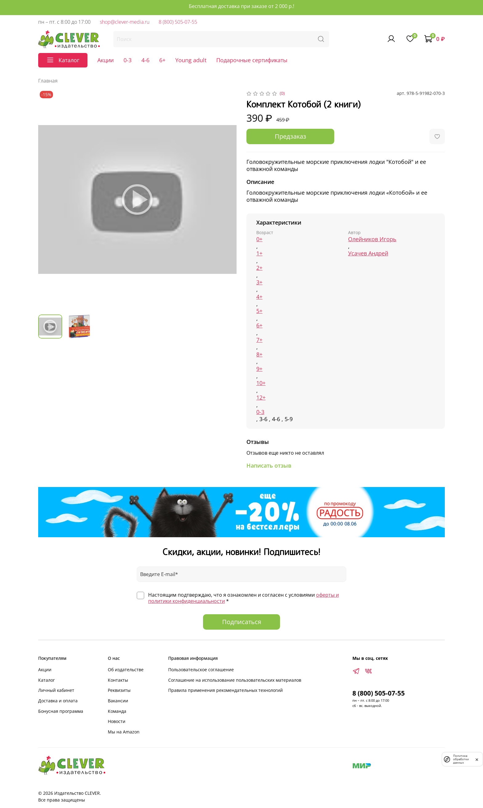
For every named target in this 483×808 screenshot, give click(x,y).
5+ (259, 311)
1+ (259, 253)
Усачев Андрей (368, 253)
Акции (105, 60)
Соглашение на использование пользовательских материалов (234, 680)
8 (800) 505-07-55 (178, 21)
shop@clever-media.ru (124, 21)
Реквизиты (119, 690)
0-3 (128, 60)
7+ (259, 339)
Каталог (46, 680)
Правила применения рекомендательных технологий (225, 690)
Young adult (190, 60)
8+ (259, 354)
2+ (259, 267)
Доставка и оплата (58, 701)
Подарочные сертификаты (251, 60)
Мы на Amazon (124, 732)
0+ (259, 239)
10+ (261, 383)
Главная (48, 80)
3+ (259, 282)
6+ (162, 60)
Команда (117, 711)
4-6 (145, 60)
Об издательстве (126, 669)
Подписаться (241, 622)
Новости (116, 721)
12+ (261, 397)
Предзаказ (290, 136)
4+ (259, 296)
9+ (259, 368)
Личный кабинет (56, 690)
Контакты (118, 680)
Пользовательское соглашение (201, 669)
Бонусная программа (60, 711)
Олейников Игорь (372, 239)
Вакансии (118, 701)
